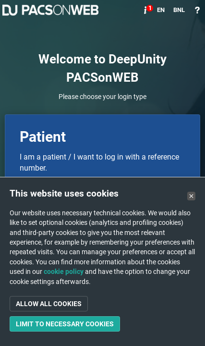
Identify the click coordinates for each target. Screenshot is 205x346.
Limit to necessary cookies (65, 324)
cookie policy (64, 271)
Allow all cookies (49, 304)
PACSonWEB (50, 10)
